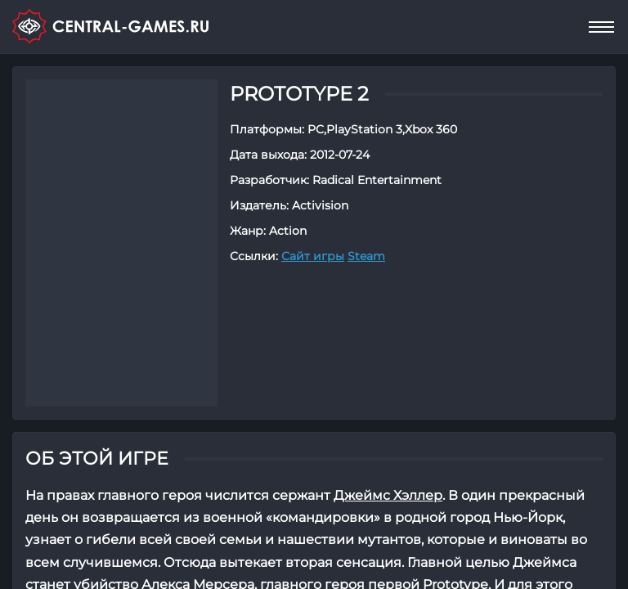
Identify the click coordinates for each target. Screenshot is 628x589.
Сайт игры (312, 256)
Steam (366, 256)
